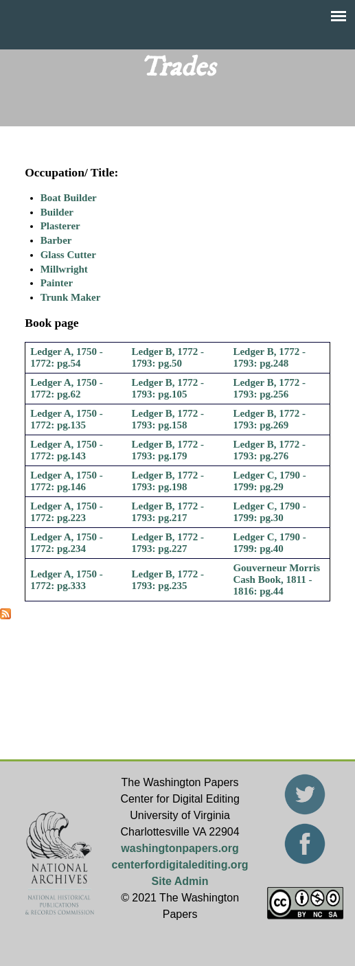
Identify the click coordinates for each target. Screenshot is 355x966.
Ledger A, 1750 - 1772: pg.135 (66, 419)
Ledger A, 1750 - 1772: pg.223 (66, 512)
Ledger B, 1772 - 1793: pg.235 (168, 579)
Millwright (64, 269)
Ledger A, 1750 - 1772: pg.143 (66, 450)
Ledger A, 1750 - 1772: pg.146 (66, 481)
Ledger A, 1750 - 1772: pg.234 (66, 542)
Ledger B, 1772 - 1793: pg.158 (168, 419)
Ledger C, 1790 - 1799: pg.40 (269, 542)
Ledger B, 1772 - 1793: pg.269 (269, 419)
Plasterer (60, 225)
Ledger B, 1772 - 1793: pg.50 (168, 357)
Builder (57, 212)
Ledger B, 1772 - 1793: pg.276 (269, 450)
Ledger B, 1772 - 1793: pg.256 (269, 388)
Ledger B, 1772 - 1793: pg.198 (168, 481)
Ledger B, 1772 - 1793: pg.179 (168, 450)
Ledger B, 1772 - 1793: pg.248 (269, 357)
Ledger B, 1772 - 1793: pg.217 (168, 512)
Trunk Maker (71, 297)
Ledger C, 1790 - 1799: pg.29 (269, 481)
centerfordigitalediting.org (180, 865)
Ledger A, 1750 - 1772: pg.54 (66, 357)
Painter (57, 282)
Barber (56, 240)
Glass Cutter (68, 254)
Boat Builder (69, 197)
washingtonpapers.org (180, 848)
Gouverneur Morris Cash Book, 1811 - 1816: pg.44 (276, 579)
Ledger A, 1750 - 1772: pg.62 (66, 388)
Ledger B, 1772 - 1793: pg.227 (168, 542)
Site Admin (180, 881)
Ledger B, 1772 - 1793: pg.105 (168, 388)
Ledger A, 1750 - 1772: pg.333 (66, 579)
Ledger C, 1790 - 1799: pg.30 (269, 512)
